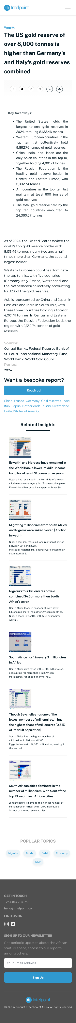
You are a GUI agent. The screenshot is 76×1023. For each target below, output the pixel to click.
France (19, 401)
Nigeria (13, 853)
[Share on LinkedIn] (31, 89)
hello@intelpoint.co (18, 908)
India (66, 401)
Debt (45, 853)
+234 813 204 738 (16, 902)
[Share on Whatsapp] (40, 89)
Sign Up (38, 977)
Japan (16, 406)
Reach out (34, 390)
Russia (46, 406)
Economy (62, 853)
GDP (38, 862)
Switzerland (60, 406)
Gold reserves (51, 401)
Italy (7, 406)
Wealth (9, 27)
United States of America (22, 411)
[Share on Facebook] (13, 89)
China (8, 401)
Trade (29, 853)
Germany (33, 401)
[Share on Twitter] (22, 89)
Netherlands (31, 406)
